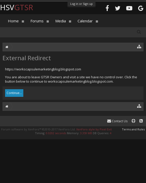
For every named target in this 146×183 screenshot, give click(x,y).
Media (60, 20)
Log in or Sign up (81, 4)
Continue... (14, 93)
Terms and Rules (133, 129)
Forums (37, 20)
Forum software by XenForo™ (38, 129)
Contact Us (117, 121)
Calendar (85, 20)
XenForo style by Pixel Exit (94, 129)
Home (13, 20)
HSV (16, 7)
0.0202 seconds (56, 133)
